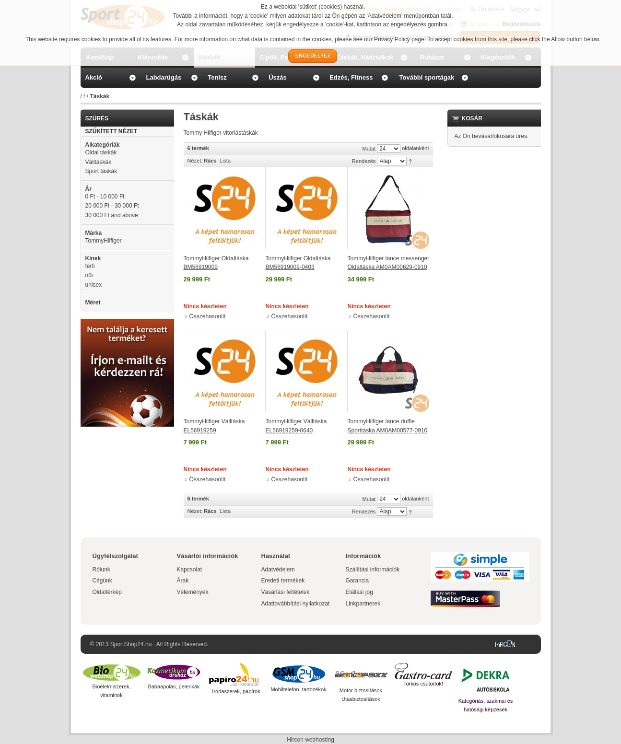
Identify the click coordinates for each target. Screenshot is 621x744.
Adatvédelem (278, 569)
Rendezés (364, 161)
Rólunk (101, 569)
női (89, 275)
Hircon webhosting (310, 739)
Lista (225, 160)
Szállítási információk (373, 569)
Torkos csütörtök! (423, 683)
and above (111, 215)
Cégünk (102, 580)
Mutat (369, 148)
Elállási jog (359, 592)
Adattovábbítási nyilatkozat (295, 603)
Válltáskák (98, 162)
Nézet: (195, 160)
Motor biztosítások (361, 690)
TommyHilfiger (103, 240)
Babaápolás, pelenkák (173, 686)
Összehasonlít (207, 316)
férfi (90, 266)
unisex (93, 284)
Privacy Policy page (399, 39)
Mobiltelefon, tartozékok (298, 689)
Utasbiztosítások (360, 699)
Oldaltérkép (107, 592)
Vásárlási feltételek (285, 592)
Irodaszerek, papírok (236, 691)
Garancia (357, 580)
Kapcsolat (189, 569)
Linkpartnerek (363, 603)
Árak (183, 580)
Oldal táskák (101, 152)
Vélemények (193, 592)
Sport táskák (101, 171)
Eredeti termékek (283, 580)
